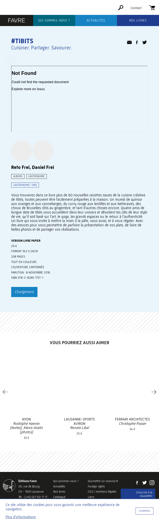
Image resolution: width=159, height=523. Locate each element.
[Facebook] (137, 483)
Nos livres (138, 20)
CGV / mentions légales (102, 491)
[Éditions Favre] (16, 21)
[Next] (154, 392)
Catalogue (59, 497)
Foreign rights (96, 486)
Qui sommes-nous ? (54, 20)
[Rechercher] (120, 9)
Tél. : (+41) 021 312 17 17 (32, 497)
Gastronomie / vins (25, 184)
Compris (144, 510)
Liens (91, 497)
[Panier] (152, 9)
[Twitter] (144, 483)
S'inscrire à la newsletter (144, 494)
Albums (17, 176)
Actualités (96, 20)
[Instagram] (152, 483)
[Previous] (5, 392)
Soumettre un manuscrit (103, 481)
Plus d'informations (21, 517)
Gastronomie (36, 176)
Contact (136, 8)
